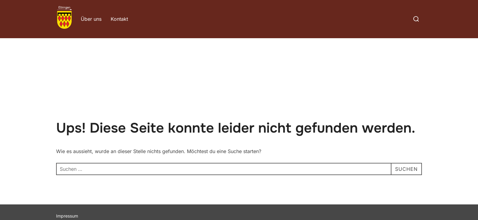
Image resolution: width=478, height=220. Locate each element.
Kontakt (119, 19)
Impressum (67, 177)
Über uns (91, 19)
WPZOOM (411, 184)
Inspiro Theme (377, 184)
